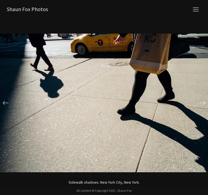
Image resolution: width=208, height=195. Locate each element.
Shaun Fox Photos (27, 9)
